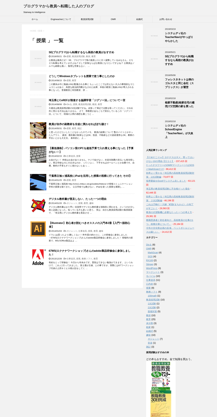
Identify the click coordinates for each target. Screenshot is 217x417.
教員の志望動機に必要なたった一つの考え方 (169, 212)
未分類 (149, 323)
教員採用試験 (87, 19)
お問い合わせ (165, 19)
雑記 (79, 128)
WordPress (151, 268)
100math (152, 295)
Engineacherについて (61, 19)
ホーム (35, 19)
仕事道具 (71, 156)
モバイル (150, 276)
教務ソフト (87, 258)
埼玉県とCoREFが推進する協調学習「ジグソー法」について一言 (87, 100)
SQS (150, 256)
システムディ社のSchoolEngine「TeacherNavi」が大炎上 (179, 131)
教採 (88, 56)
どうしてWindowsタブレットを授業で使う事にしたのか (82, 76)
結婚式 (139, 19)
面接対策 (152, 311)
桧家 (148, 327)
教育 (93, 56)
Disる (69, 104)
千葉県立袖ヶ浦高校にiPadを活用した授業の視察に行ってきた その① (90, 175)
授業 (69, 56)
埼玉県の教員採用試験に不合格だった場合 (168, 188)
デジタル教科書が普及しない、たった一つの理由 (77, 199)
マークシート (153, 272)
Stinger (149, 264)
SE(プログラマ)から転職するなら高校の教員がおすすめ (81, 52)
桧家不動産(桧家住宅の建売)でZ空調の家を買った (180, 104)
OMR (113, 19)
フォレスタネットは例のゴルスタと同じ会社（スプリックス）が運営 (179, 83)
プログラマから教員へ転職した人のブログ (58, 6)
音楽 (150, 343)
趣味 (91, 203)
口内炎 (149, 284)
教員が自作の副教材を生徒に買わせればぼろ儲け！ (79, 124)
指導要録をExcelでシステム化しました (166, 181)
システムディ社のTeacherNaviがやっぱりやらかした (179, 37)
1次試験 (152, 303)
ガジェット (72, 203)
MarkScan (153, 252)
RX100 (149, 260)
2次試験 (152, 307)
